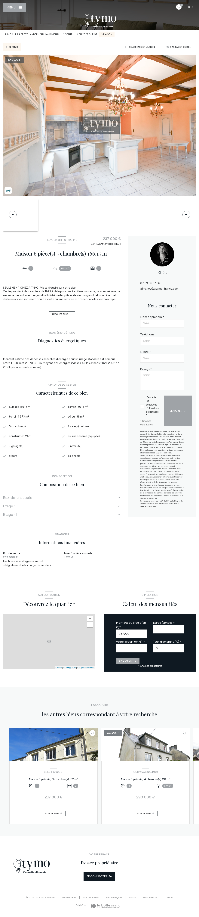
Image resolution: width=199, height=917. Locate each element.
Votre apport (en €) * (130, 643)
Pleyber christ (88, 34)
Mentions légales (114, 898)
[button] (186, 214)
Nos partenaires (91, 898)
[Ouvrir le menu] (14, 7)
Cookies (169, 899)
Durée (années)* (164, 624)
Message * (146, 369)
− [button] (90, 625)
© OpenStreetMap (85, 669)
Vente (68, 34)
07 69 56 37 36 (150, 283)
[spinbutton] (168, 649)
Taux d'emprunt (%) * (167, 643)
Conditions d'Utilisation (167, 503)
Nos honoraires (69, 898)
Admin (132, 898)
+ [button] (90, 620)
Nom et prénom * (152, 317)
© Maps (69, 669)
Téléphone (147, 334)
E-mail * (145, 352)
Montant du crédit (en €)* (131, 626)
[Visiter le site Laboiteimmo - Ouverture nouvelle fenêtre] (105, 907)
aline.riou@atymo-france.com (159, 288)
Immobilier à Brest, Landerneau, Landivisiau (32, 34)
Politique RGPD (150, 898)
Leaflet (59, 669)
